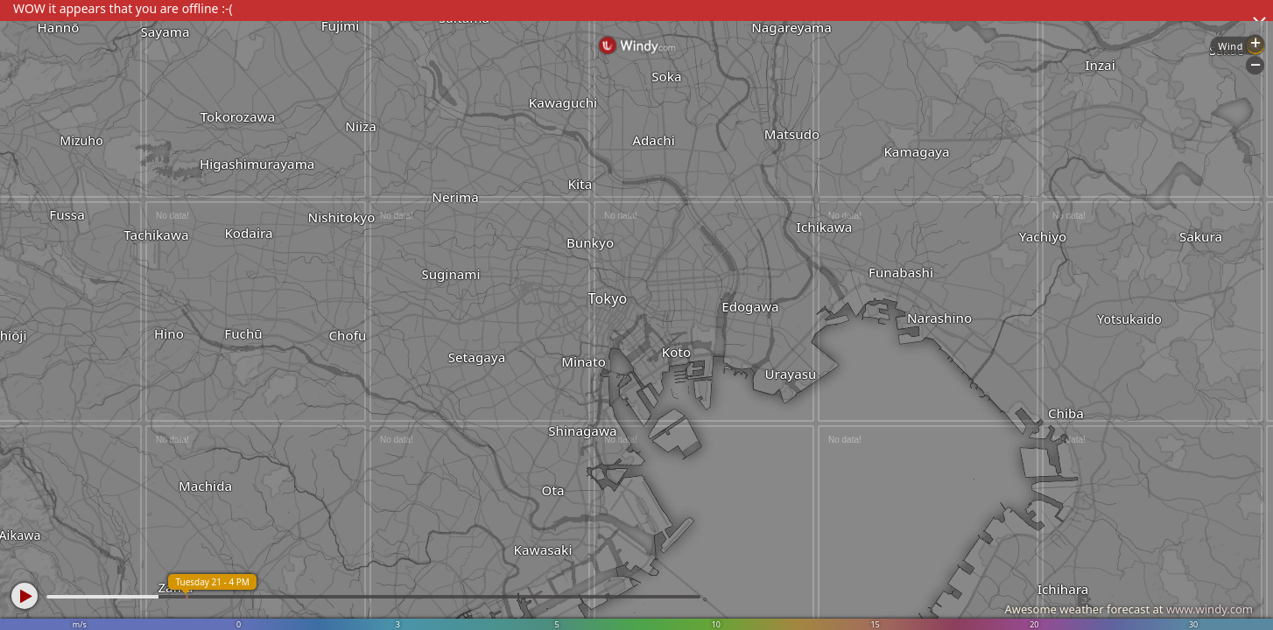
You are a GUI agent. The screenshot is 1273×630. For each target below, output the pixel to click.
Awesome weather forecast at (1128, 609)
